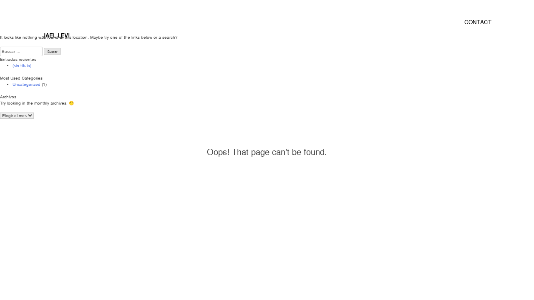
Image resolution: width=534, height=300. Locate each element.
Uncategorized (26, 84)
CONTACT (477, 22)
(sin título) (22, 65)
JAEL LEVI (56, 35)
